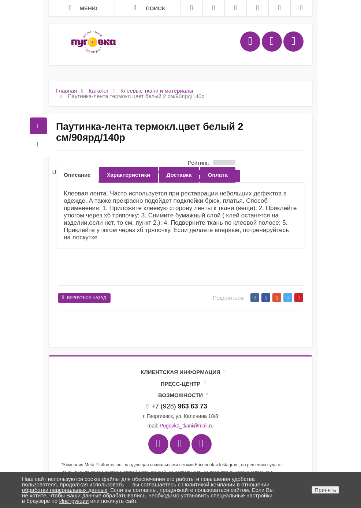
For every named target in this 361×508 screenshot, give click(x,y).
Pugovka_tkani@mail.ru (186, 426)
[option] (77, 175)
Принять (325, 490)
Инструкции (74, 501)
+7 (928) (176, 406)
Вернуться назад (84, 297)
